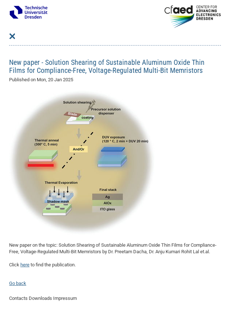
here (24, 264)
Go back (17, 283)
